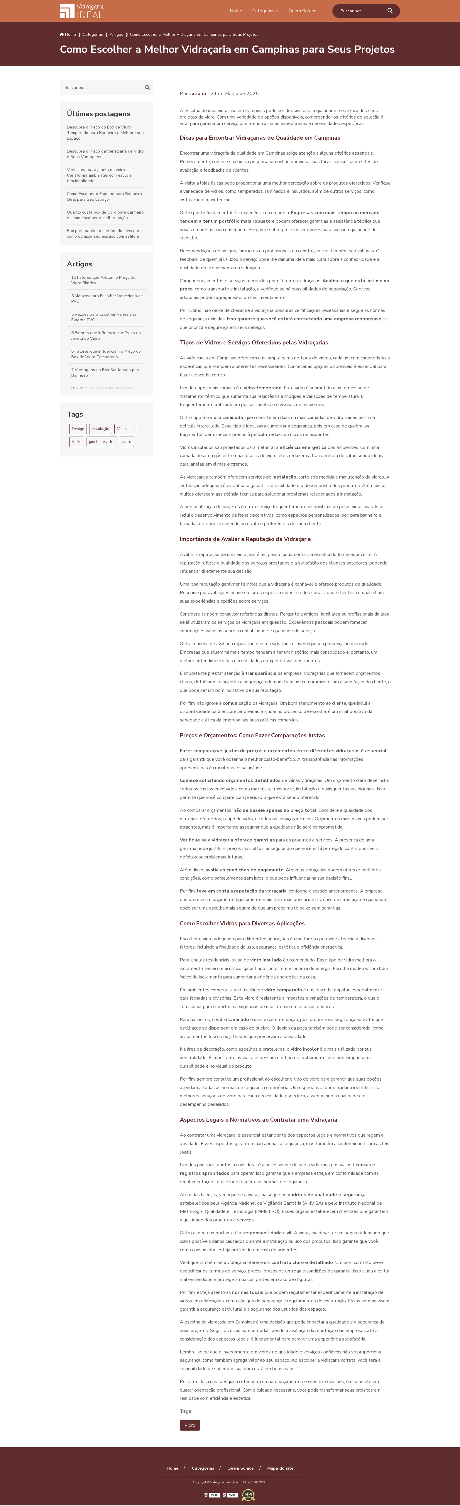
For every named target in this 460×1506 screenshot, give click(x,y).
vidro (126, 441)
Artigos (79, 264)
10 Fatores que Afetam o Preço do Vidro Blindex (103, 280)
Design (78, 429)
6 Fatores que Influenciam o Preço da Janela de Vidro (106, 335)
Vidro (77, 441)
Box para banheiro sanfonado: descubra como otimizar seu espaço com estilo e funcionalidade (104, 236)
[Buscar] (390, 11)
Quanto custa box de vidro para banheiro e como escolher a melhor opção (105, 215)
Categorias (263, 11)
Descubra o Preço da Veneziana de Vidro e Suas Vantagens (105, 154)
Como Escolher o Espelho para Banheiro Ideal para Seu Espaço (104, 196)
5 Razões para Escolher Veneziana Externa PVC (103, 317)
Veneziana (126, 429)
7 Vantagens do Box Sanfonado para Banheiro (106, 372)
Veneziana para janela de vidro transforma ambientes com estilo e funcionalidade (99, 175)
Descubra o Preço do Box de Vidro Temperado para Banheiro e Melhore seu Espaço (105, 132)
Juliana (198, 93)
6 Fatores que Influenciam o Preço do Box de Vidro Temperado (106, 354)
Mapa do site (278, 1469)
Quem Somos (302, 11)
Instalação (100, 429)
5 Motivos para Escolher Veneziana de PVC (107, 298)
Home (235, 11)
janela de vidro (102, 441)
